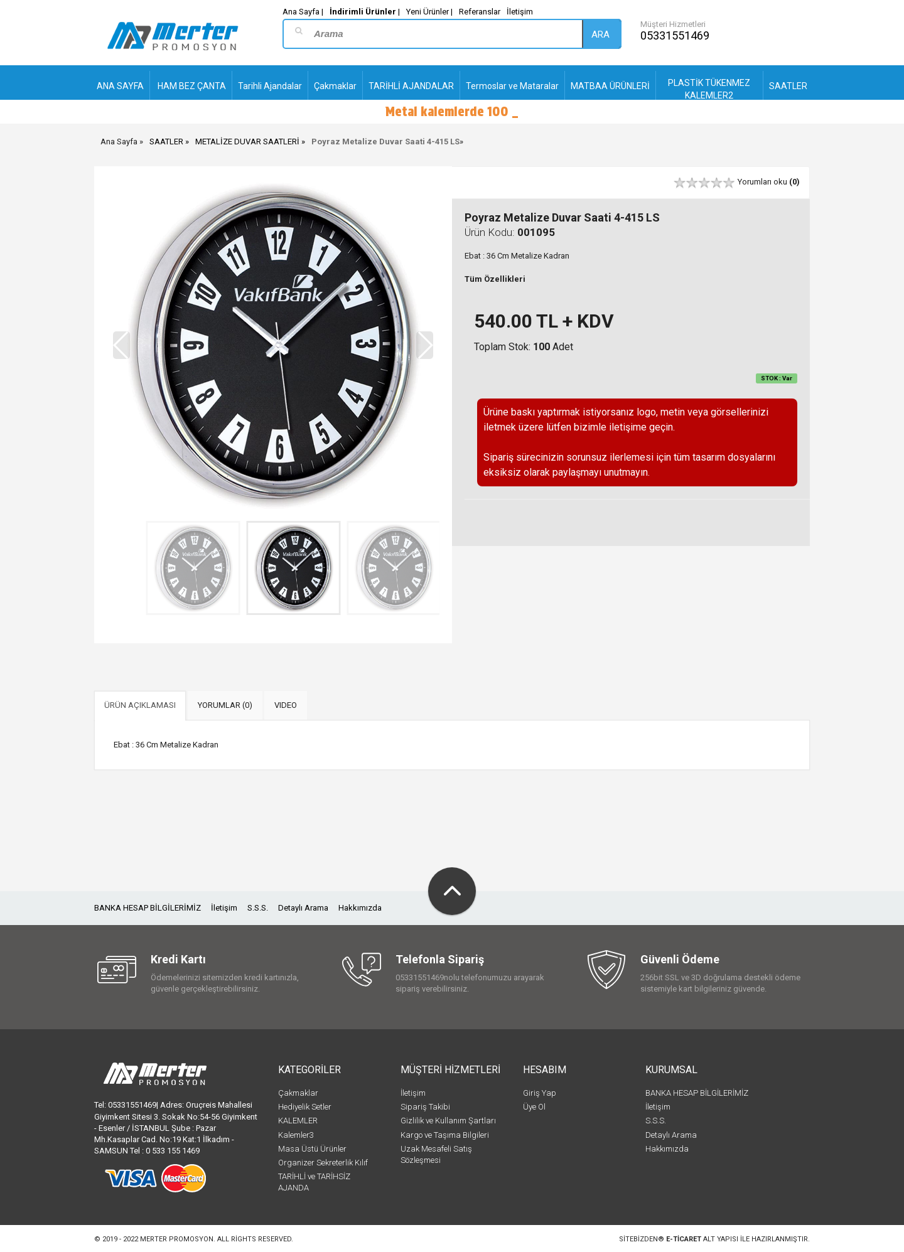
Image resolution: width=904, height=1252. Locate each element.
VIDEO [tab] (285, 705)
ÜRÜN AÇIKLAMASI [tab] (140, 705)
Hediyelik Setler (304, 1106)
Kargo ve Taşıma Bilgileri (445, 1135)
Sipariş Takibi (425, 1106)
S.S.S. (257, 907)
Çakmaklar (298, 1093)
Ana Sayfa (118, 141)
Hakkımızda (360, 907)
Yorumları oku (769, 181)
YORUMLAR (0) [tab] (225, 705)
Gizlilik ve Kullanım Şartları (448, 1120)
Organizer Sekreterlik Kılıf (323, 1162)
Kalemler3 (296, 1135)
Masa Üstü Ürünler (312, 1148)
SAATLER (166, 141)
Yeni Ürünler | (429, 11)
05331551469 (674, 35)
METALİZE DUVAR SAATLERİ (247, 141)
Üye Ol (534, 1106)
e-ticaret (683, 1239)
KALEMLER (298, 1120)
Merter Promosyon (176, 1239)
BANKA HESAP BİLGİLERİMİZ (147, 907)
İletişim (520, 11)
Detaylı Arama (303, 907)
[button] (424, 345)
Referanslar (479, 11)
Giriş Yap (539, 1093)
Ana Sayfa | (302, 11)
